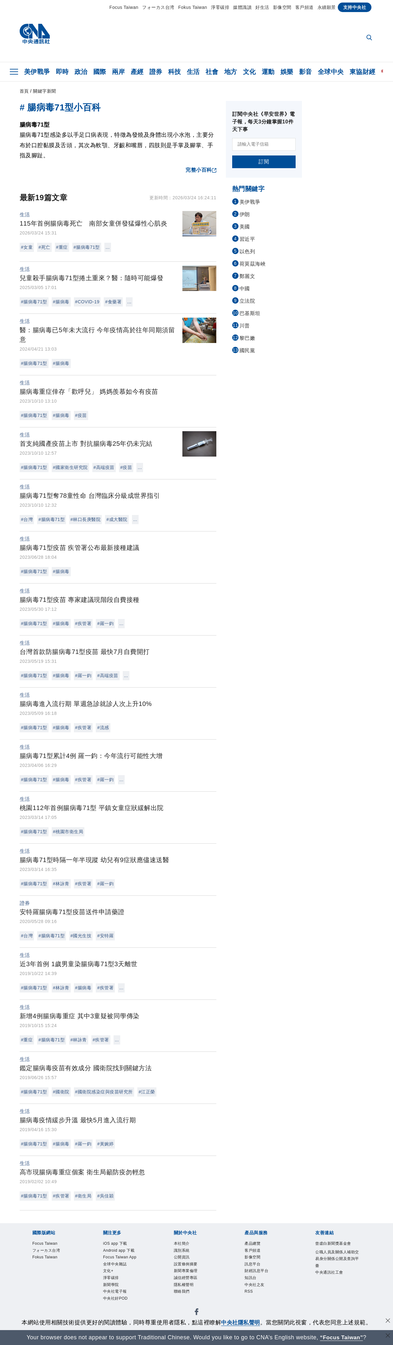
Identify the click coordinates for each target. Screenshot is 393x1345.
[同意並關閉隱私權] (387, 1321)
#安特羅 (105, 935)
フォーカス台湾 (158, 7)
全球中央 (331, 71)
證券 (155, 71)
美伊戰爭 (37, 71)
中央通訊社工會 (334, 1286)
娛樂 (286, 71)
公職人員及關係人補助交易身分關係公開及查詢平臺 (337, 1269)
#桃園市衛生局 (68, 831)
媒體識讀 (242, 7)
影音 (305, 71)
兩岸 (118, 71)
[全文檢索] (369, 38)
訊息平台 (256, 1269)
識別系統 (185, 1252)
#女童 (27, 247)
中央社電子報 (119, 1311)
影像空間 (282, 7)
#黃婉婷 (105, 1143)
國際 (99, 71)
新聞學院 (114, 1303)
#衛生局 (83, 1195)
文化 (249, 71)
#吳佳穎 (105, 1195)
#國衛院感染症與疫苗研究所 (104, 1091)
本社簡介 (185, 1244)
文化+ (110, 1286)
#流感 (103, 727)
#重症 (62, 247)
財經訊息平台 (261, 1278)
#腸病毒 (61, 301)
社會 (212, 71)
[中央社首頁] (35, 35)
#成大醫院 (116, 519)
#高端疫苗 (104, 467)
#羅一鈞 (105, 623)
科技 (174, 71)
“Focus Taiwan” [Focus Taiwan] (341, 1337)
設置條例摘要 (190, 1269)
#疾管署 (83, 623)
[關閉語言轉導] (387, 1336)
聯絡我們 (185, 1303)
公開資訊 (185, 1261)
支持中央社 (354, 7)
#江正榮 (147, 1091)
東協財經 (363, 71)
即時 (62, 71)
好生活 (262, 7)
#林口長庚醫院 (85, 519)
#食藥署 (113, 301)
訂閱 (264, 161)
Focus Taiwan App (120, 1265)
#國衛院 (61, 1091)
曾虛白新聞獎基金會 (337, 1248)
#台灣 (27, 519)
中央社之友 (258, 1294)
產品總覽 (256, 1244)
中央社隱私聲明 (240, 1322)
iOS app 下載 (119, 1244)
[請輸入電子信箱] (264, 144)
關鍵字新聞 (44, 91)
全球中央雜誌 (119, 1278)
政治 (81, 71)
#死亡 (44, 247)
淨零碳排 (220, 7)
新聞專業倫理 (190, 1278)
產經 (137, 71)
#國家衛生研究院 (70, 467)
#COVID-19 (87, 301)
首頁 (24, 91)
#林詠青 (61, 883)
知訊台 (253, 1286)
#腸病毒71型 (87, 247)
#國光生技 (80, 935)
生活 (193, 71)
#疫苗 (81, 415)
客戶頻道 (304, 7)
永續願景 (327, 7)
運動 (268, 71)
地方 (230, 71)
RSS (250, 1303)
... (108, 247)
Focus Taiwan (123, 7)
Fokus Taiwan (192, 7)
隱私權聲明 (188, 1294)
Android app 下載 (125, 1252)
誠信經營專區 (190, 1286)
